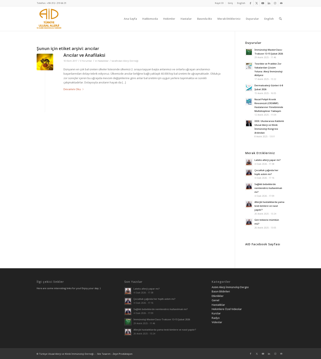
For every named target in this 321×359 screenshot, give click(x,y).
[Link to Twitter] (257, 3)
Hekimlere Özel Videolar (227, 309)
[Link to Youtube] (263, 3)
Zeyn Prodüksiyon (122, 353)
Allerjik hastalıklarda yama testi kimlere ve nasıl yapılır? (269, 205)
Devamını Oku (74, 89)
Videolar (217, 322)
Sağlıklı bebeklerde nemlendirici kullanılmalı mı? (268, 188)
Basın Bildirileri (221, 291)
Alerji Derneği (130, 60)
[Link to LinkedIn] (269, 3)
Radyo (216, 318)
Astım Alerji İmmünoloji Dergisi (230, 287)
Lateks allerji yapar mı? (267, 159)
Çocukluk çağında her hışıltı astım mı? (154, 298)
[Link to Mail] (281, 3)
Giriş (230, 3)
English (241, 3)
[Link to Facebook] (250, 3)
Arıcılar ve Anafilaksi (84, 55)
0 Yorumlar (86, 60)
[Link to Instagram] (275, 3)
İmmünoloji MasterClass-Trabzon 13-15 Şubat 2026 (161, 319)
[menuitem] (219, 3)
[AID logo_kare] (49, 18)
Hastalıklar (103, 60)
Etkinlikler (218, 296)
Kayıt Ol (219, 3)
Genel (215, 300)
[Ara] (280, 18)
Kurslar (216, 313)
